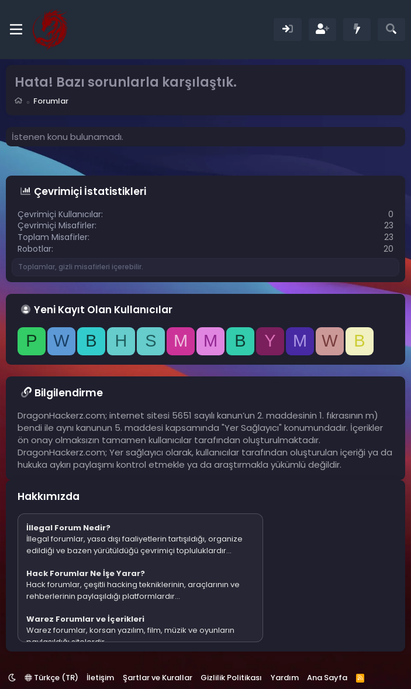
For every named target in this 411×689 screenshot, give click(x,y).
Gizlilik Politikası (231, 677)
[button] (12, 677)
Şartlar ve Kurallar (157, 677)
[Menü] (16, 29)
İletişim (100, 677)
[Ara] (391, 29)
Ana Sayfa (327, 677)
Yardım (285, 677)
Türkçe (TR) (51, 677)
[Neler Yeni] (357, 29)
